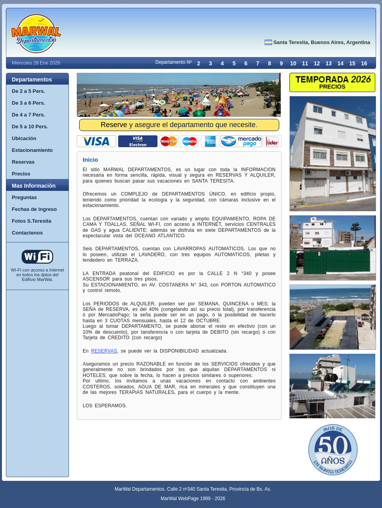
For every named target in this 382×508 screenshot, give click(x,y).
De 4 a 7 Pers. (28, 115)
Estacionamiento (32, 150)
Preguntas (24, 197)
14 (340, 63)
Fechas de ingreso (34, 209)
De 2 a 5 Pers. (28, 91)
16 (364, 63)
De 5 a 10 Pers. (30, 126)
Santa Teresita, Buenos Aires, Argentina (321, 42)
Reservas (23, 162)
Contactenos (27, 233)
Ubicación (24, 138)
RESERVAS (104, 351)
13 (329, 63)
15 (352, 63)
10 (293, 63)
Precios (21, 174)
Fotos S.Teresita (31, 221)
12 (317, 63)
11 (305, 63)
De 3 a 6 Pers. (28, 103)
